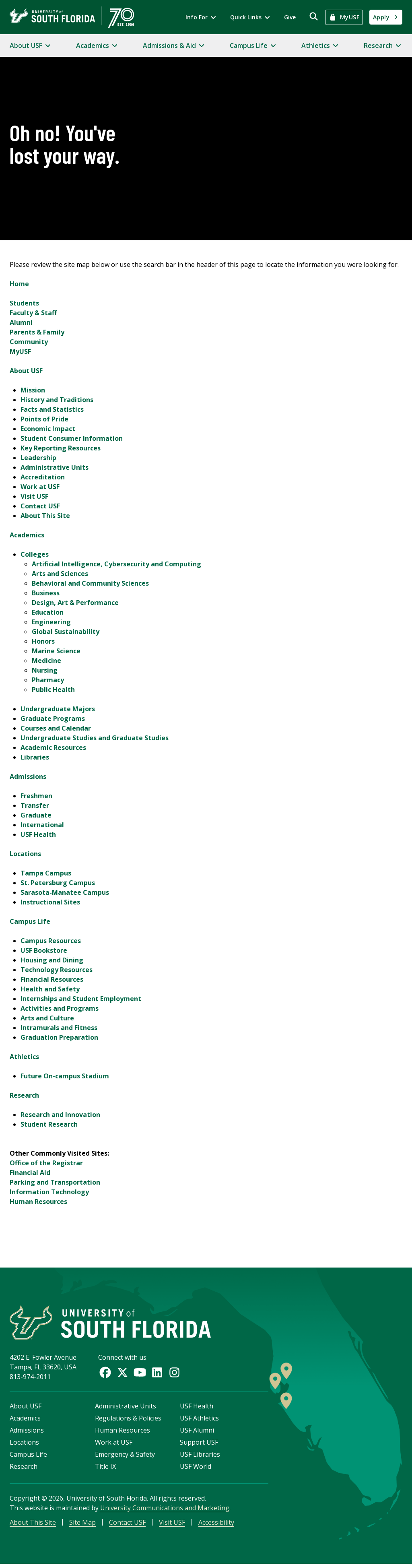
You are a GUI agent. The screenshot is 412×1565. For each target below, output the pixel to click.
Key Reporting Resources (61, 448)
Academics (27, 535)
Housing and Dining (52, 960)
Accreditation (43, 477)
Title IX (105, 1467)
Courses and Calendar (56, 728)
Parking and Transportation (55, 1182)
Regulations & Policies (128, 1418)
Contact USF (40, 506)
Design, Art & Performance (75, 602)
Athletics (24, 1056)
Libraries (35, 757)
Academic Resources (53, 747)
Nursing (45, 670)
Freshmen (36, 795)
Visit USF (34, 496)
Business (46, 592)
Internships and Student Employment (81, 998)
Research (24, 1095)
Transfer (35, 805)
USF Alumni (197, 1431)
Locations (25, 853)
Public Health (53, 689)
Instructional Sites (50, 902)
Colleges (35, 554)
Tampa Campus (46, 873)
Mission (33, 390)
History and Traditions (57, 399)
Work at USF (40, 486)
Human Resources (38, 1201)
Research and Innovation (60, 1114)
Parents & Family (37, 332)
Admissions (28, 776)
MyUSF (20, 351)
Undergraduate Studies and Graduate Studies (95, 737)
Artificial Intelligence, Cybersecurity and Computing (116, 564)
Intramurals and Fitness (59, 1027)
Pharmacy (48, 679)
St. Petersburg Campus (58, 882)
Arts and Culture (47, 1018)
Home (19, 283)
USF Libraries (200, 1455)
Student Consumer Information (72, 438)
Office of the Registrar (46, 1162)
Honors (43, 641)
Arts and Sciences (60, 573)
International (42, 824)
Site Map (82, 1523)
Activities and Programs (60, 1008)
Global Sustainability (65, 631)
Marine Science (56, 650)
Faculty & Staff (33, 312)
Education (48, 612)
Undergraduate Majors (58, 708)
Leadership (38, 457)
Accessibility (216, 1523)
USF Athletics (199, 1418)
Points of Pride (44, 419)
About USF (26, 370)
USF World (195, 1467)
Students (24, 303)
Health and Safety (50, 989)
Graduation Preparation (59, 1037)
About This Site (45, 515)
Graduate (36, 815)
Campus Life (30, 921)
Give (290, 17)
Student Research (49, 1124)
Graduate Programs (53, 718)
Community (29, 341)
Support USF (199, 1443)
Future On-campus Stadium (65, 1076)
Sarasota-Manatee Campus (65, 892)
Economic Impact (48, 428)
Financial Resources (52, 979)
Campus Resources (51, 940)
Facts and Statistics (52, 409)
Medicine (46, 660)
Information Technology (49, 1191)
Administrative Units (55, 467)
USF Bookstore (44, 950)
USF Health (38, 834)
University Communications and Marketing (164, 1508)
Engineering (51, 621)
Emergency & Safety (125, 1455)
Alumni (21, 322)
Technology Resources (57, 969)
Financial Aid (30, 1172)
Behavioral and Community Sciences (90, 583)
